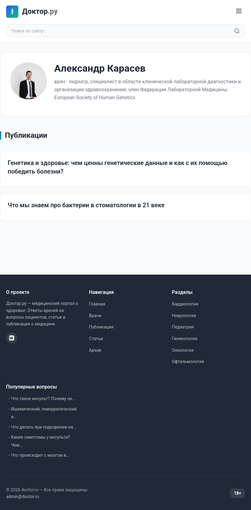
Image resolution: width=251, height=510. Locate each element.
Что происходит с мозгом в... (40, 455)
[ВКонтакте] (11, 337)
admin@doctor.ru (22, 496)
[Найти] (236, 30)
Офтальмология (188, 361)
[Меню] (239, 11)
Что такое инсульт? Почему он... (43, 398)
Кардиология (185, 304)
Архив (95, 350)
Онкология (183, 350)
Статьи (96, 338)
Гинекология (184, 338)
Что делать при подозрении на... (43, 427)
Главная (97, 304)
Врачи (95, 315)
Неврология (184, 315)
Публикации (101, 326)
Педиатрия (183, 326)
